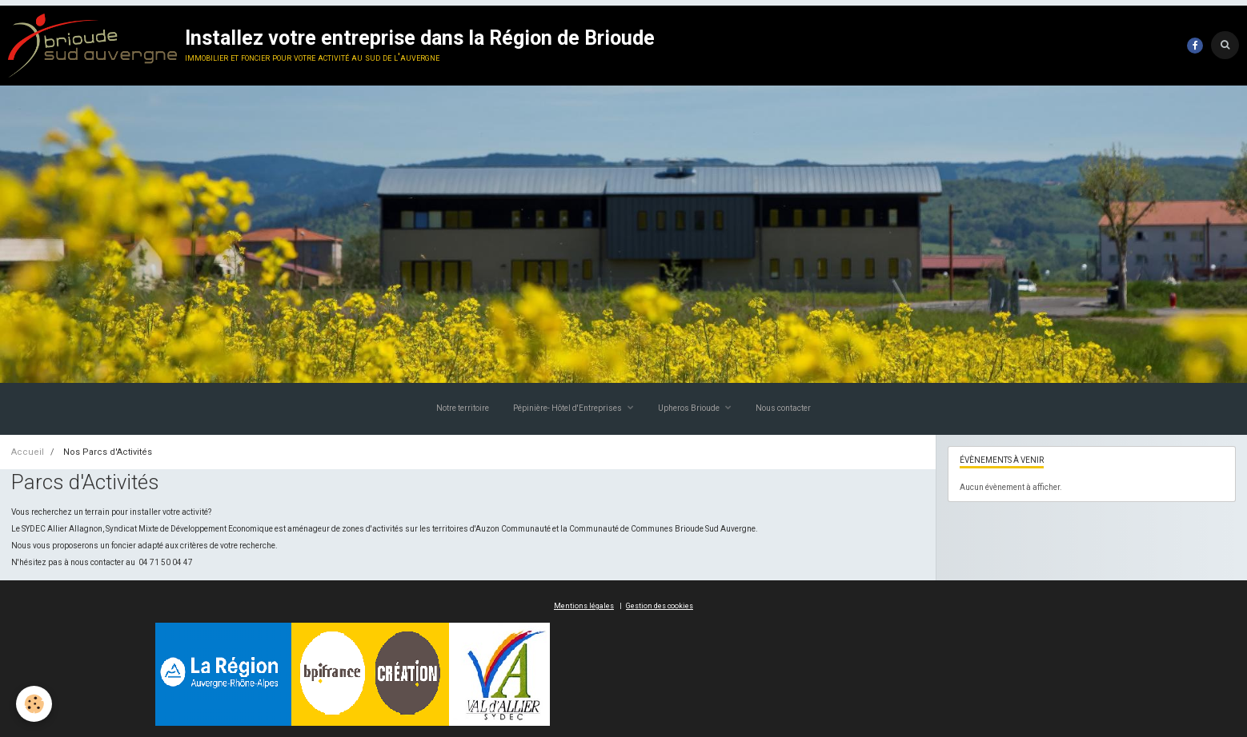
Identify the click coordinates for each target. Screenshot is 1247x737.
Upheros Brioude (689, 408)
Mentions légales (584, 606)
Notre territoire (462, 408)
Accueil (27, 452)
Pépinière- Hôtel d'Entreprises (568, 408)
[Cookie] (34, 704)
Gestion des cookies (659, 606)
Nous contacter (783, 408)
